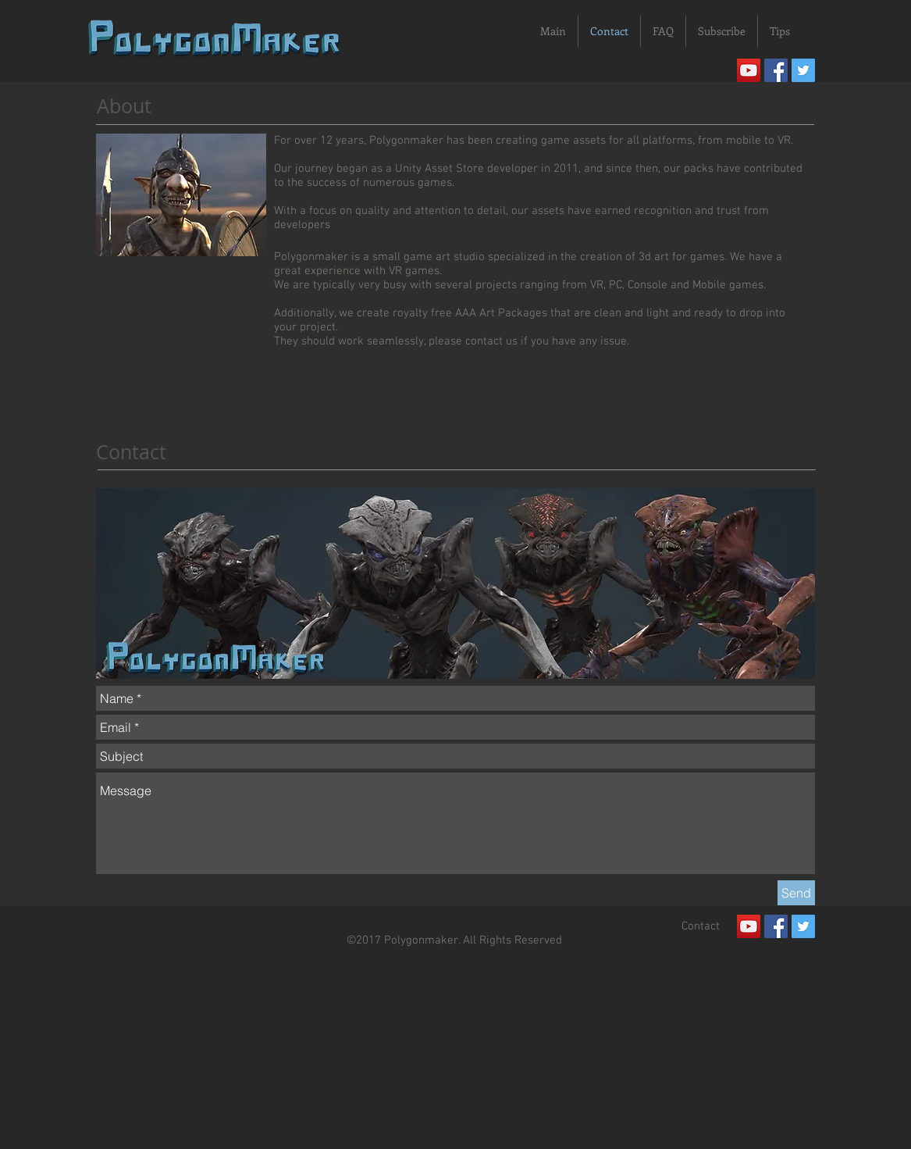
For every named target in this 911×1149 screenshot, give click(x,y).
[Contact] (701, 926)
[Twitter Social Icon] (803, 70)
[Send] (796, 892)
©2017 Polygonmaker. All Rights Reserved (454, 940)
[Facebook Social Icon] (776, 70)
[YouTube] (748, 70)
